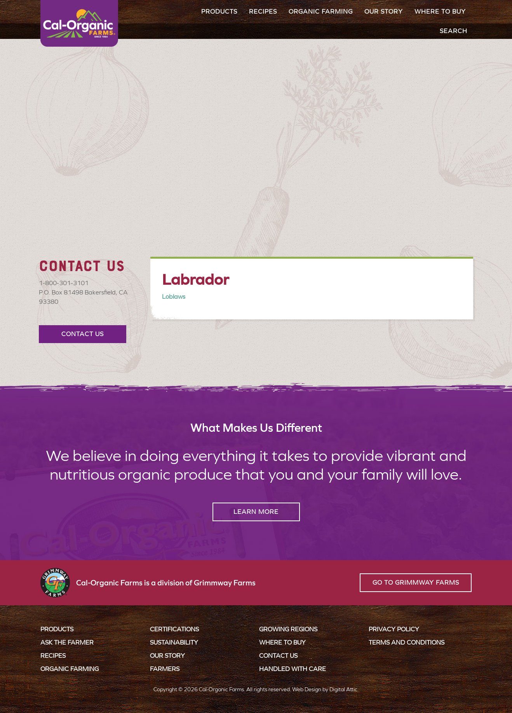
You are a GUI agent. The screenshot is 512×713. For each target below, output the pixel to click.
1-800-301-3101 (64, 283)
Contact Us (278, 655)
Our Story (383, 11)
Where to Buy (440, 11)
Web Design (306, 689)
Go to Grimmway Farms (416, 582)
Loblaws (173, 296)
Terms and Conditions (406, 642)
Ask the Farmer (67, 642)
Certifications (174, 629)
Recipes (263, 11)
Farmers (164, 669)
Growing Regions (288, 629)
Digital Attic (343, 689)
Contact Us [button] (82, 334)
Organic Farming (321, 11)
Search (453, 31)
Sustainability (174, 642)
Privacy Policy (394, 629)
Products (219, 11)
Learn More (256, 511)
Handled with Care (292, 669)
